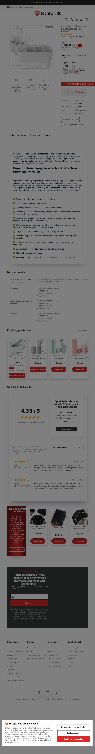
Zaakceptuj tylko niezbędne (73, 727)
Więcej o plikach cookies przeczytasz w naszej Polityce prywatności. (29, 741)
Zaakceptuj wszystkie (73, 739)
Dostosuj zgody (74, 733)
